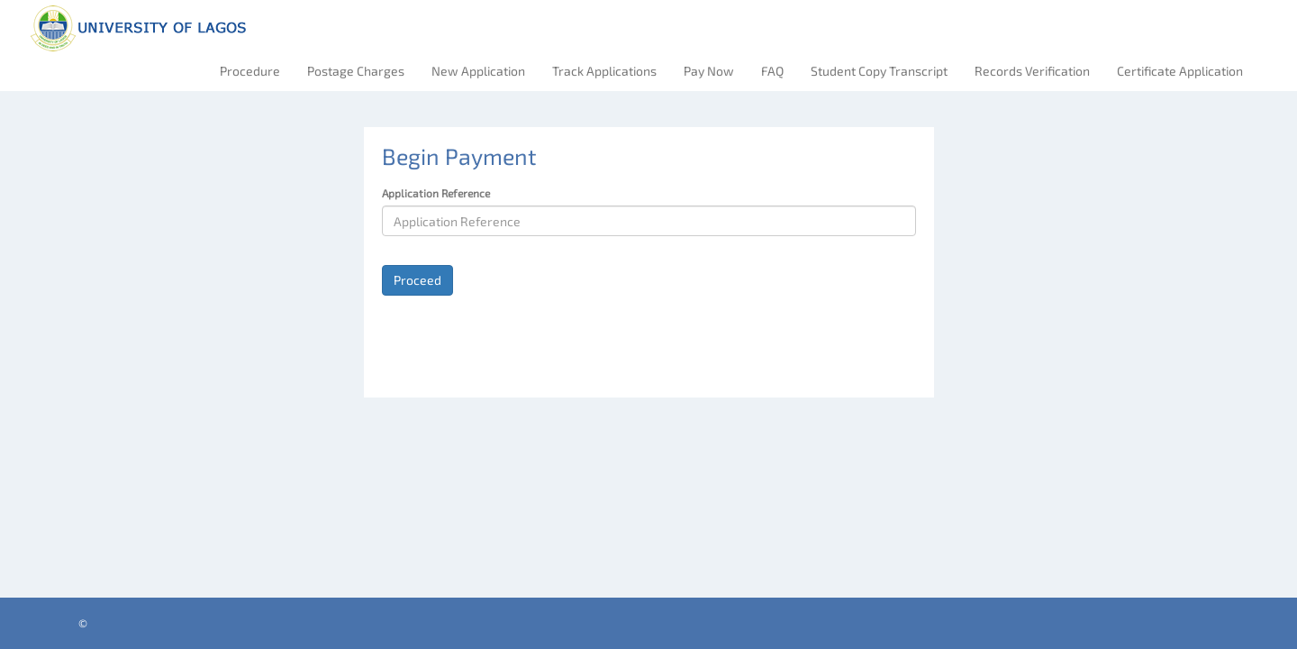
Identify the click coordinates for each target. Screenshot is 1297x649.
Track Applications (604, 70)
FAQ (772, 70)
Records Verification (1032, 70)
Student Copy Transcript (879, 70)
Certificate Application (1180, 70)
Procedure (250, 70)
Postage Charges (355, 70)
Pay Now (709, 70)
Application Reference (436, 193)
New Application (478, 70)
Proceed (417, 280)
